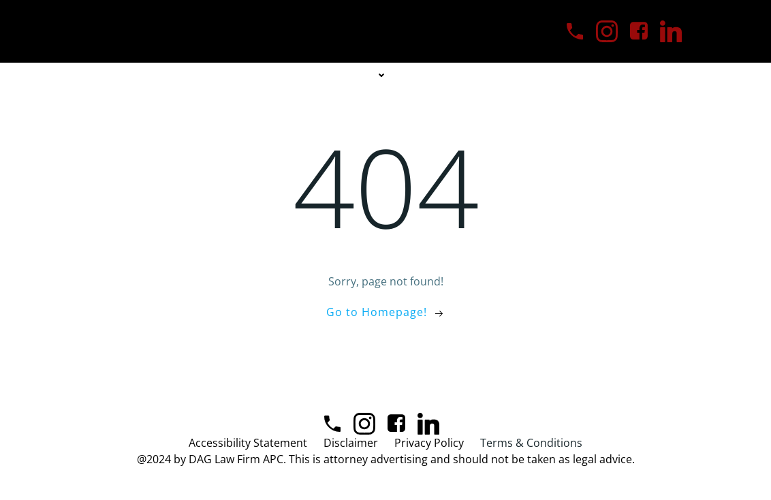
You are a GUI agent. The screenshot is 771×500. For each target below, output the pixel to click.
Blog (575, 75)
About (256, 75)
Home (198, 75)
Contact (513, 75)
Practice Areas (343, 75)
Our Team (439, 75)
